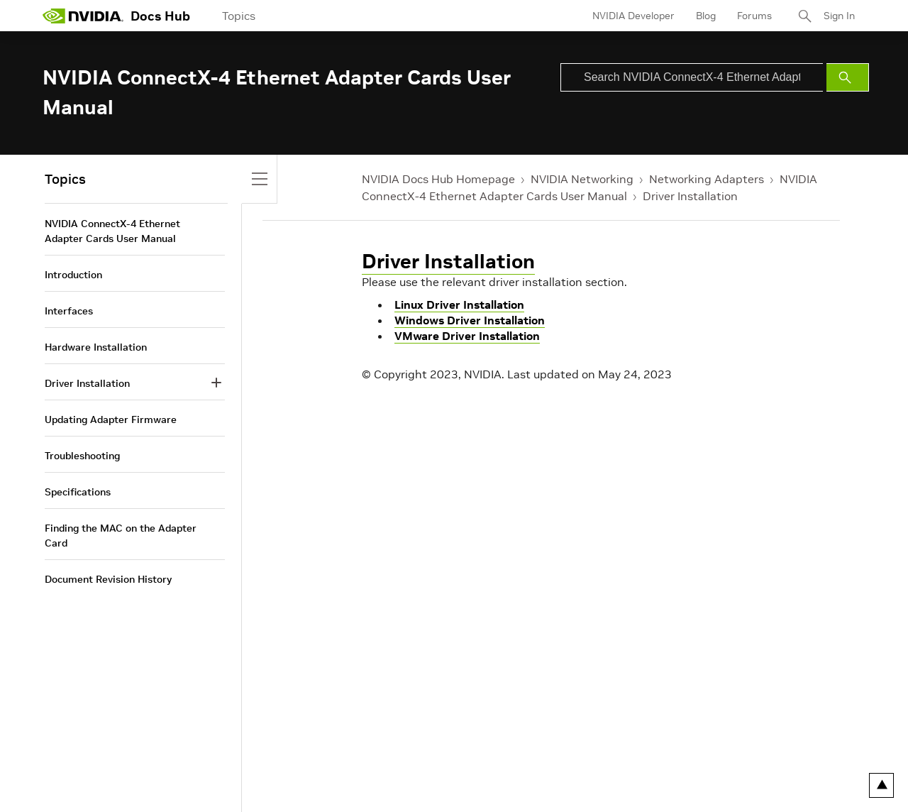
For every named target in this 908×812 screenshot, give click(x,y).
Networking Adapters (706, 179)
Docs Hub (160, 16)
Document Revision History (108, 579)
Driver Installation (690, 196)
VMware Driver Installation (467, 336)
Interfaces (69, 310)
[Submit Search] (847, 77)
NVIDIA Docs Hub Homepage (438, 179)
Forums (754, 15)
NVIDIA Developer (633, 15)
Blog (706, 15)
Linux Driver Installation (459, 304)
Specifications (78, 491)
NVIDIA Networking (582, 179)
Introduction (73, 274)
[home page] (83, 15)
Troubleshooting (82, 455)
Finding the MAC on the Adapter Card (120, 535)
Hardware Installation (96, 347)
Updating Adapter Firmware (111, 419)
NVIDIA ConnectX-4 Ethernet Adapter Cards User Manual (112, 231)
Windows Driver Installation (469, 320)
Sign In (839, 15)
